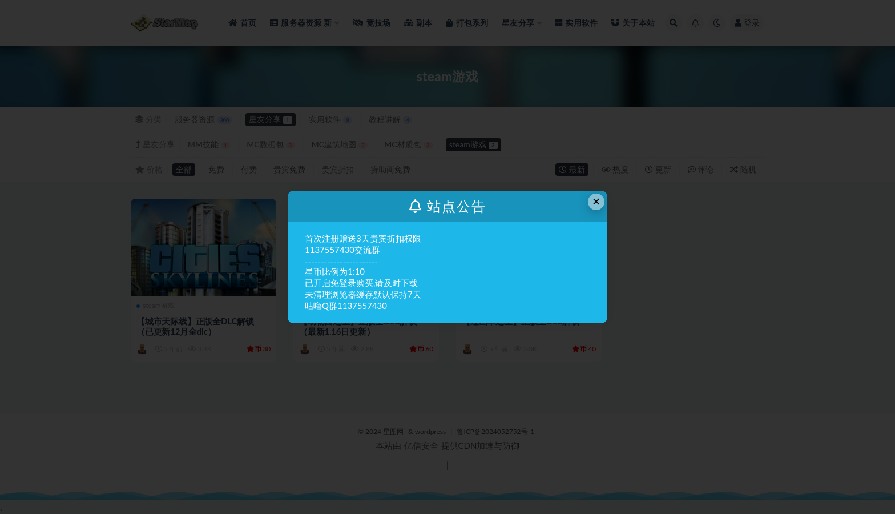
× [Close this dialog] (596, 201)
